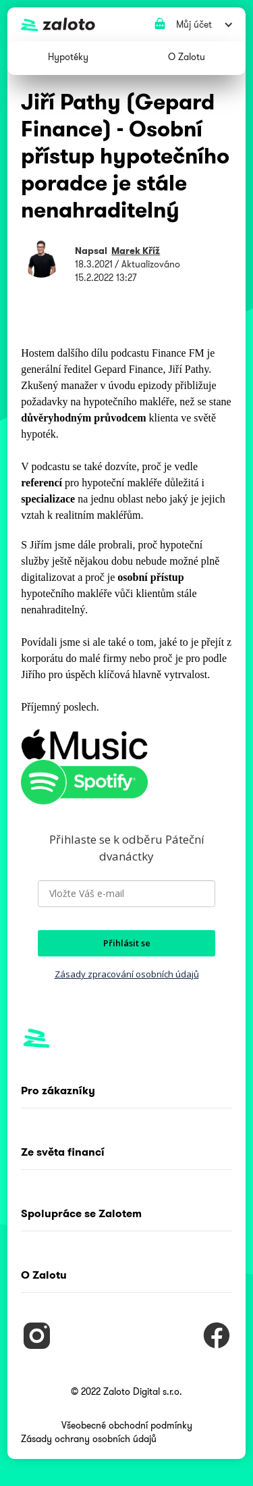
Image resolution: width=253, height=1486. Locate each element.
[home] (123, 24)
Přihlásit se (126, 943)
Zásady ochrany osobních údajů (89, 1439)
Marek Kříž (135, 251)
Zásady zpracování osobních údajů (127, 974)
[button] (68, 58)
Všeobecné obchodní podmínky (126, 1425)
